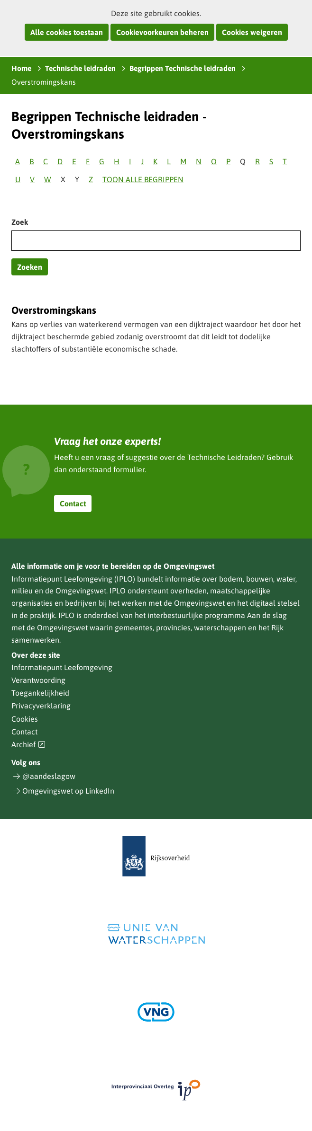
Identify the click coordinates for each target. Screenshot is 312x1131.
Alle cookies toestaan (66, 32)
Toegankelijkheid (40, 693)
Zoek (19, 222)
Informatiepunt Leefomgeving (61, 667)
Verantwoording (38, 680)
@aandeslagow (48, 776)
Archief (28, 744)
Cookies (24, 719)
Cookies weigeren (252, 32)
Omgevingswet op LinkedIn (68, 790)
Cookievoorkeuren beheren (162, 32)
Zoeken (29, 267)
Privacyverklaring (41, 705)
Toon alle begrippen (143, 179)
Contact (73, 503)
